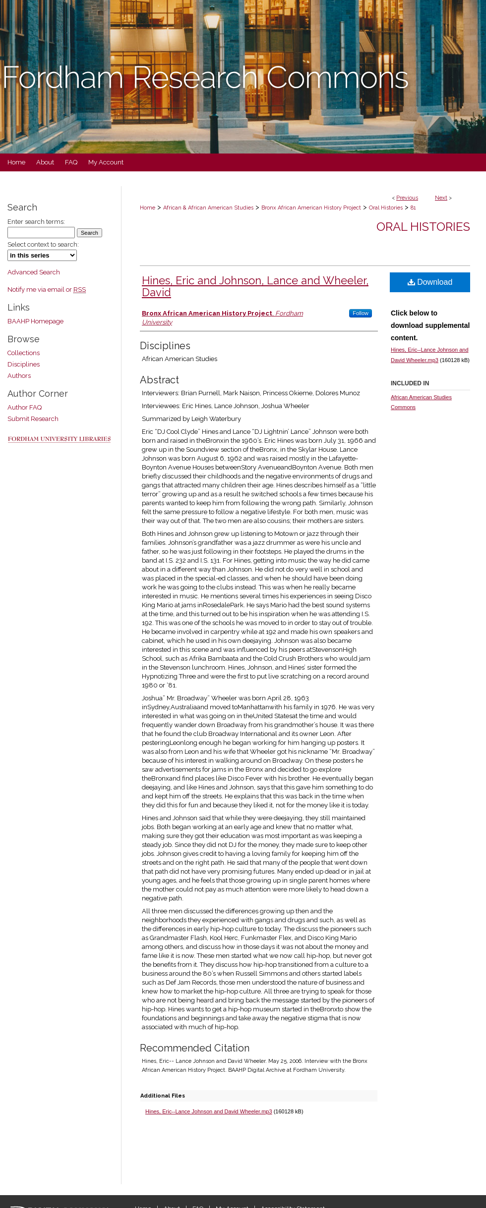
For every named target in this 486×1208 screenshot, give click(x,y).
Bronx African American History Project (311, 208)
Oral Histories (386, 208)
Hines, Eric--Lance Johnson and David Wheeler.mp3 (208, 1111)
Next (441, 198)
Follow (360, 313)
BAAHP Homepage (35, 321)
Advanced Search (33, 272)
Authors (19, 375)
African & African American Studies (208, 208)
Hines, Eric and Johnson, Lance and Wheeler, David (255, 286)
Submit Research (33, 418)
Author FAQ (24, 407)
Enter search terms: (36, 221)
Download (430, 282)
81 (413, 208)
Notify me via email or (46, 289)
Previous (407, 198)
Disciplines (23, 364)
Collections (23, 353)
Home (147, 208)
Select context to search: (43, 244)
